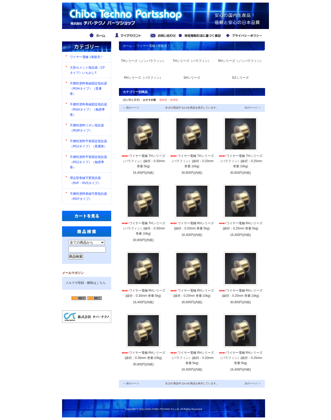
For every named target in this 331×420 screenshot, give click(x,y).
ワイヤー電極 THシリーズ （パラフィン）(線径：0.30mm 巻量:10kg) (143, 228)
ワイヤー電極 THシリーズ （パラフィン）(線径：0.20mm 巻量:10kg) (192, 161)
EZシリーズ (240, 77)
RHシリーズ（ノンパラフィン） (240, 61)
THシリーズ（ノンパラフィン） (143, 61)
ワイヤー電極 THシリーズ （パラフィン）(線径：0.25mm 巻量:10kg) (240, 161)
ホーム (127, 46)
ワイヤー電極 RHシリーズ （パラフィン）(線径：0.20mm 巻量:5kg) (192, 358)
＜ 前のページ (131, 107)
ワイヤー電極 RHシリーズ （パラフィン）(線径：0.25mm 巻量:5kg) (241, 358)
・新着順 (173, 99)
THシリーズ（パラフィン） (192, 61)
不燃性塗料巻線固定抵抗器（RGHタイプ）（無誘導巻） (88, 110)
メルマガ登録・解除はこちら (85, 283)
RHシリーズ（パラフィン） (143, 77)
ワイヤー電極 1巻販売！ (86, 57)
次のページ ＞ (253, 107)
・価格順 (162, 99)
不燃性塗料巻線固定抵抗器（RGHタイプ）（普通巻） (88, 89)
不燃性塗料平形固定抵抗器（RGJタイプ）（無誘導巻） (88, 162)
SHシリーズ (192, 77)
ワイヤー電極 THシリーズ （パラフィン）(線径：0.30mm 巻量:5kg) (143, 161)
